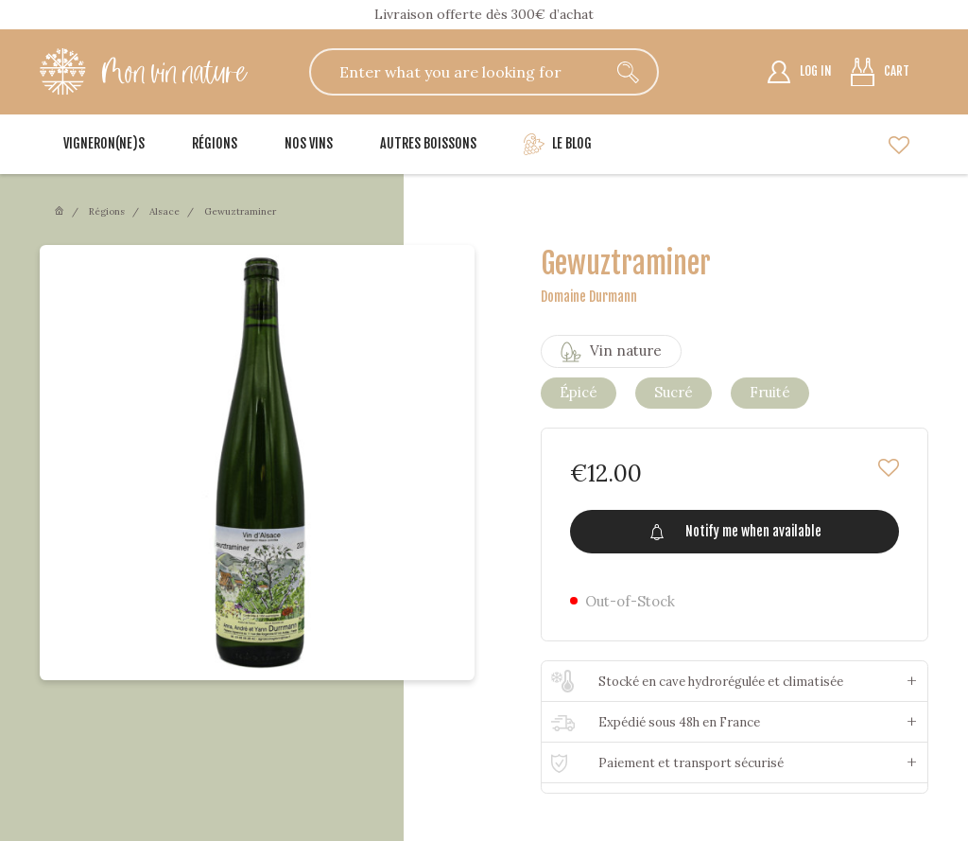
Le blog (558, 144)
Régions (214, 143)
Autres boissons (428, 143)
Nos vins (309, 143)
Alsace (164, 211)
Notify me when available (734, 531)
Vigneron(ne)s (104, 143)
